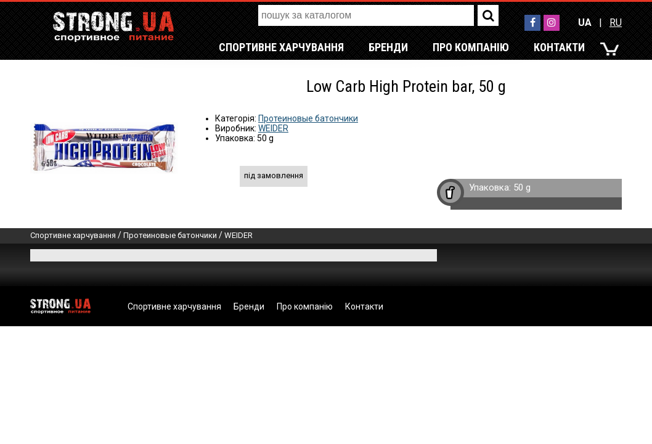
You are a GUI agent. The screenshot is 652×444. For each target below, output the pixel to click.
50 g (522, 187)
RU (615, 22)
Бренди (388, 47)
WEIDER (273, 128)
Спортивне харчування (281, 47)
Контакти (559, 47)
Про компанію (471, 47)
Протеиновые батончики (308, 118)
